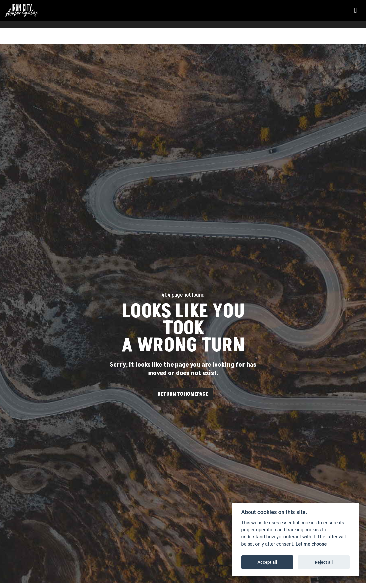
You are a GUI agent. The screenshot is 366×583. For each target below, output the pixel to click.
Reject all (324, 562)
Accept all (267, 562)
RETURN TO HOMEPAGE (183, 394)
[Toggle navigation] (355, 11)
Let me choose (311, 544)
